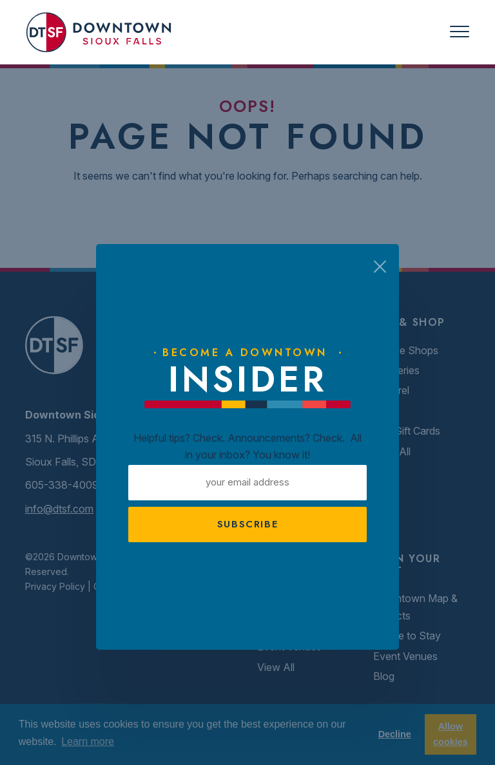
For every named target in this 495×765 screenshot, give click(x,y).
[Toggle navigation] (459, 32)
